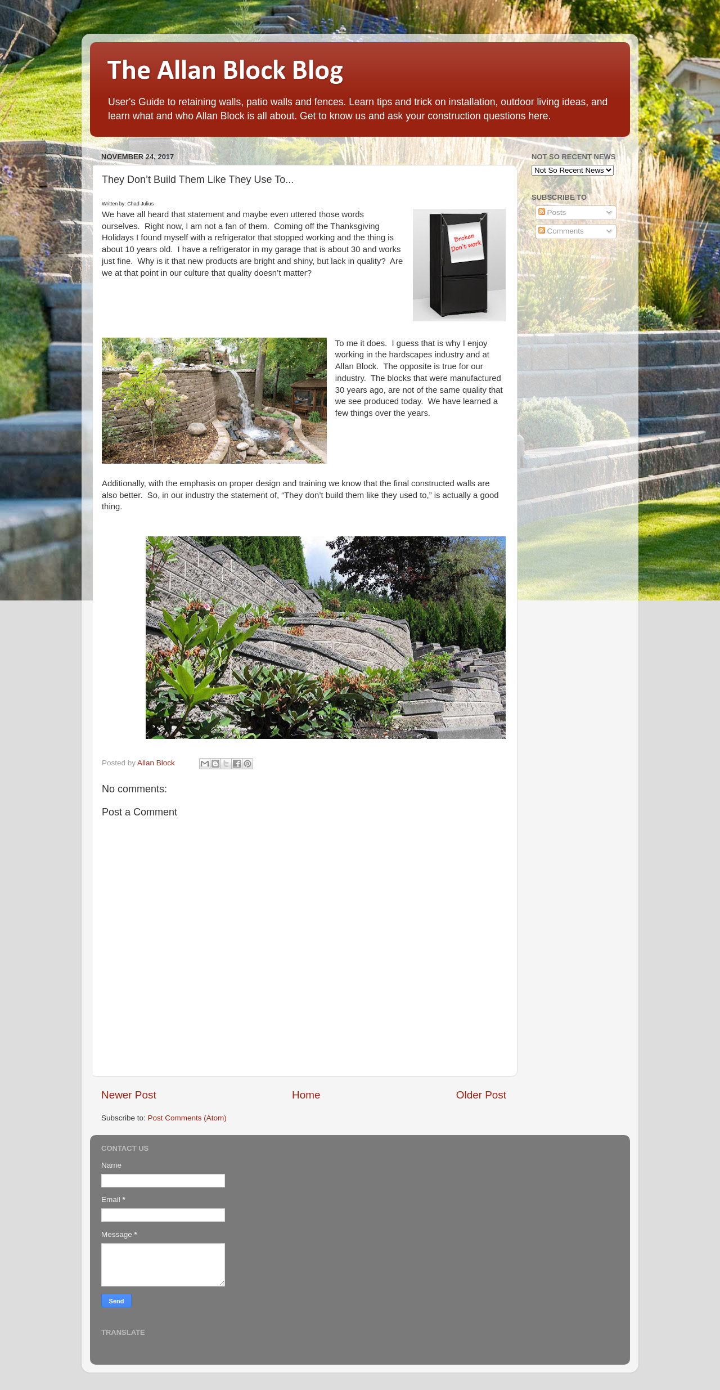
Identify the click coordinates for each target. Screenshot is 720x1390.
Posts (552, 212)
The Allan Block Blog (225, 71)
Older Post (481, 1095)
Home (306, 1095)
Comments (561, 231)
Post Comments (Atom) (187, 1118)
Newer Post (128, 1095)
